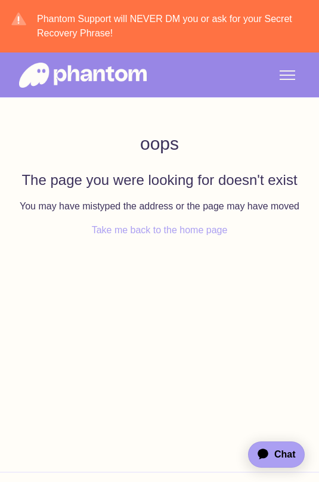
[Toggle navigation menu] (287, 75)
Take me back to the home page (160, 230)
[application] (270, 454)
